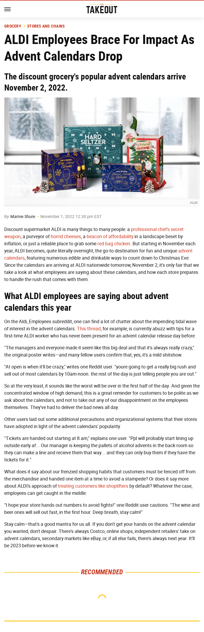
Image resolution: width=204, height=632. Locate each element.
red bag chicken (113, 244)
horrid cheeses (66, 236)
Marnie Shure (22, 216)
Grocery (12, 26)
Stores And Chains (46, 26)
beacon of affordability (110, 236)
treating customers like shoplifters (93, 486)
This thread (89, 329)
